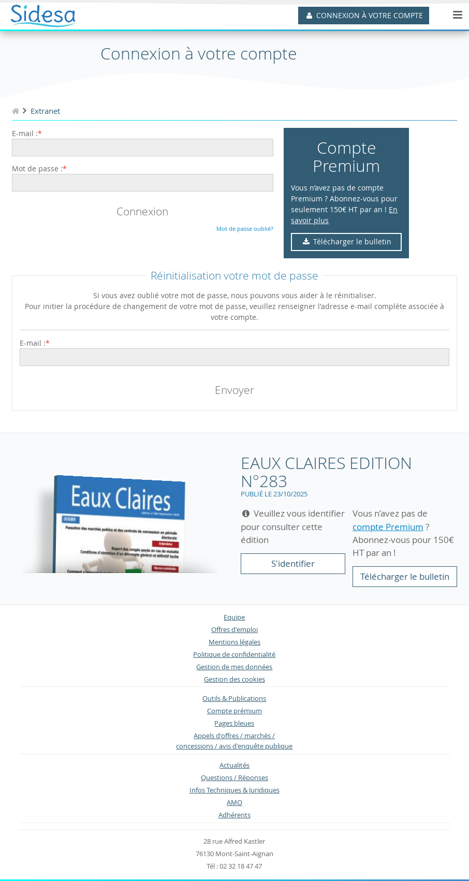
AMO (234, 802)
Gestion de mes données (234, 667)
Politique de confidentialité (234, 654)
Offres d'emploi (234, 629)
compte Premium (388, 527)
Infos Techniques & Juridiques (234, 790)
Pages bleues (234, 723)
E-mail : (25, 133)
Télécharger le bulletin (346, 241)
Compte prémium (234, 711)
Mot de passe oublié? (244, 228)
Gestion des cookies (234, 679)
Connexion (142, 211)
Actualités (234, 765)
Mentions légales (234, 642)
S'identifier (293, 563)
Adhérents (234, 815)
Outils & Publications (234, 698)
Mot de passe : (37, 168)
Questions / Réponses (234, 777)
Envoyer (234, 390)
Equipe (234, 617)
